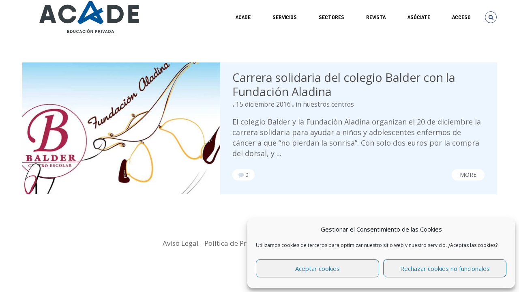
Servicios (284, 17)
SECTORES (331, 17)
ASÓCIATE (418, 17)
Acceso (461, 17)
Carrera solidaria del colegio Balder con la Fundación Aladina (343, 84)
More (468, 174)
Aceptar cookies (317, 268)
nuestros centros (328, 104)
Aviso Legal (181, 243)
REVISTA (376, 17)
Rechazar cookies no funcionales (445, 268)
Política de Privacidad (239, 243)
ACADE (243, 17)
